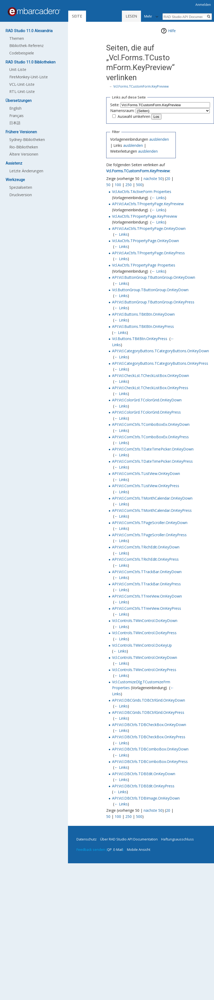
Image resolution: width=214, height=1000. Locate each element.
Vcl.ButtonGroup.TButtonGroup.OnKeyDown (150, 289)
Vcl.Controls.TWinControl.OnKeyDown (144, 657)
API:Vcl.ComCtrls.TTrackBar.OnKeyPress (146, 583)
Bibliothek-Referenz (26, 45)
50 (108, 184)
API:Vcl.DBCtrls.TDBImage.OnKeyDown (146, 798)
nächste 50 (153, 178)
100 (118, 184)
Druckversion (20, 194)
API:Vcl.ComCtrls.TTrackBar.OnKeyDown (147, 571)
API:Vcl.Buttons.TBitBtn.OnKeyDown (143, 314)
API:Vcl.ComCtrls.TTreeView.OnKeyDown (147, 596)
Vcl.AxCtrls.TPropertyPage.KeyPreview (144, 216)
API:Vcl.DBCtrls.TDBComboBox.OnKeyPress (150, 761)
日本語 (14, 122)
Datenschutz (86, 839)
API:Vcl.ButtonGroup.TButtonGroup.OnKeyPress (153, 301)
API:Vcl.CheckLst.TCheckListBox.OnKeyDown (150, 375)
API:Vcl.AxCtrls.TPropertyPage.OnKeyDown (149, 228)
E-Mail (118, 849)
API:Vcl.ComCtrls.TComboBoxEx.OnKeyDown (151, 424)
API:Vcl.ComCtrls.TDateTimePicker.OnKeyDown (153, 449)
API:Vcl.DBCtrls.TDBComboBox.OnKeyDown (150, 749)
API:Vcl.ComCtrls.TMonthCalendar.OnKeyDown (152, 498)
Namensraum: (122, 110)
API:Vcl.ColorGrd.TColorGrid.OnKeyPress (146, 412)
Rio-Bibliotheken (23, 146)
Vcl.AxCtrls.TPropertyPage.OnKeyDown (145, 240)
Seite (77, 16)
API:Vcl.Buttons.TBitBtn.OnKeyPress (143, 326)
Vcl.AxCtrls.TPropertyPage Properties (143, 265)
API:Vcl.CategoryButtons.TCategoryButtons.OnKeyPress (160, 363)
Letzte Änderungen (26, 170)
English (15, 108)
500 (139, 184)
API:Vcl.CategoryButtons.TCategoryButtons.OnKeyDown (160, 350)
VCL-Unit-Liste (22, 84)
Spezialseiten (20, 187)
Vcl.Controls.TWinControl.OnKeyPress (144, 669)
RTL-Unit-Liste (22, 91)
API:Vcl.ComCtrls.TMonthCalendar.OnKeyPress (152, 510)
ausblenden (159, 139)
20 (168, 178)
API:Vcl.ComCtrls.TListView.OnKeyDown (146, 473)
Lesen (113, 16)
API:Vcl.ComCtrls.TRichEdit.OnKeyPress (145, 559)
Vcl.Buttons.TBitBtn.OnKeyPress (139, 338)
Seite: (114, 104)
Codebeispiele (21, 52)
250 (128, 184)
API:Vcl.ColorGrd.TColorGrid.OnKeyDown (147, 399)
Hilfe (172, 30)
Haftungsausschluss (177, 839)
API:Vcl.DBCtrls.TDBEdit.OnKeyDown (143, 773)
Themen (16, 38)
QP (109, 849)
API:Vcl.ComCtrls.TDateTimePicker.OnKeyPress (152, 461)
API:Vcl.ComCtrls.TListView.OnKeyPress (145, 485)
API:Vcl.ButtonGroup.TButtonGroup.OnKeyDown (153, 277)
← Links (158, 197)
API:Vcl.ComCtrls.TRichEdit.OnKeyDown (145, 547)
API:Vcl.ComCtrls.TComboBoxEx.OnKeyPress (150, 436)
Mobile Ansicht (138, 849)
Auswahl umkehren (134, 116)
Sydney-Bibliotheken (27, 139)
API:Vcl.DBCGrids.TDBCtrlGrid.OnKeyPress (148, 712)
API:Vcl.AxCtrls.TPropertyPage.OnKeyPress (148, 252)
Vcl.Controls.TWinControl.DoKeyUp (142, 645)
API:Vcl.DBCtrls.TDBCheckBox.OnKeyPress (148, 736)
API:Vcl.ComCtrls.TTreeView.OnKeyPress (146, 608)
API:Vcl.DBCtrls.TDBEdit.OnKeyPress (143, 785)
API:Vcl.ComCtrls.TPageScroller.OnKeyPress (149, 534)
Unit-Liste (17, 69)
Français (16, 115)
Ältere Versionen (23, 154)
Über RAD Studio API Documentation (129, 839)
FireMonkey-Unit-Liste (28, 76)
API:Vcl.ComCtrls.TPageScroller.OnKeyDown (149, 522)
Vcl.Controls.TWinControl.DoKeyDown (144, 620)
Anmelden (203, 4)
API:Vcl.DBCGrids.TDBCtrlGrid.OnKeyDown (148, 700)
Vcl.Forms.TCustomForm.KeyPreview (141, 86)
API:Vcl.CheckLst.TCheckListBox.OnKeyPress (150, 387)
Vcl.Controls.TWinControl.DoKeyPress (144, 632)
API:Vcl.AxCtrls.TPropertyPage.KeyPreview (148, 203)
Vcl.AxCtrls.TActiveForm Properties (141, 191)
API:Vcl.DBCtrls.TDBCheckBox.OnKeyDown (149, 724)
